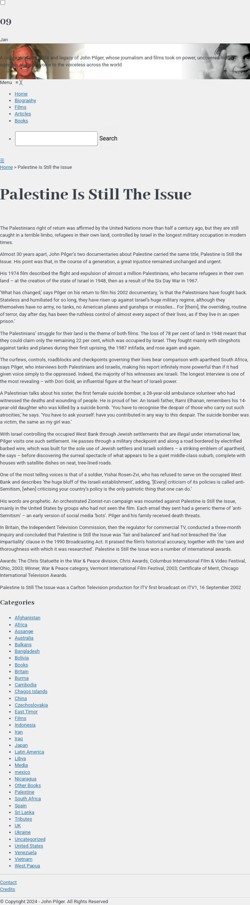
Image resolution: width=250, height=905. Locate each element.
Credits (7, 889)
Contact (8, 882)
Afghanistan (27, 617)
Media (21, 765)
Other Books (28, 785)
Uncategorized (30, 839)
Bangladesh (27, 651)
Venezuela (26, 852)
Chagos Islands (31, 691)
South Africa (28, 798)
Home (6, 167)
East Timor (26, 711)
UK (18, 825)
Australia (24, 638)
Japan (21, 745)
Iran (19, 732)
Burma (22, 678)
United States (29, 846)
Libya (20, 758)
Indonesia (25, 725)
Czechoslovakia (31, 705)
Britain (21, 671)
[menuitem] (21, 94)
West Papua (27, 866)
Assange (24, 631)
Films (20, 718)
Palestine (24, 792)
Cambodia (25, 685)
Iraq (19, 738)
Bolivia (22, 658)
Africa (21, 624)
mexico (22, 772)
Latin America (29, 752)
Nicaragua (25, 779)
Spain (20, 805)
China (21, 698)
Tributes (23, 819)
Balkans (23, 644)
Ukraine (23, 832)
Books (21, 665)
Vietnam (23, 859)
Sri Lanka (24, 812)
